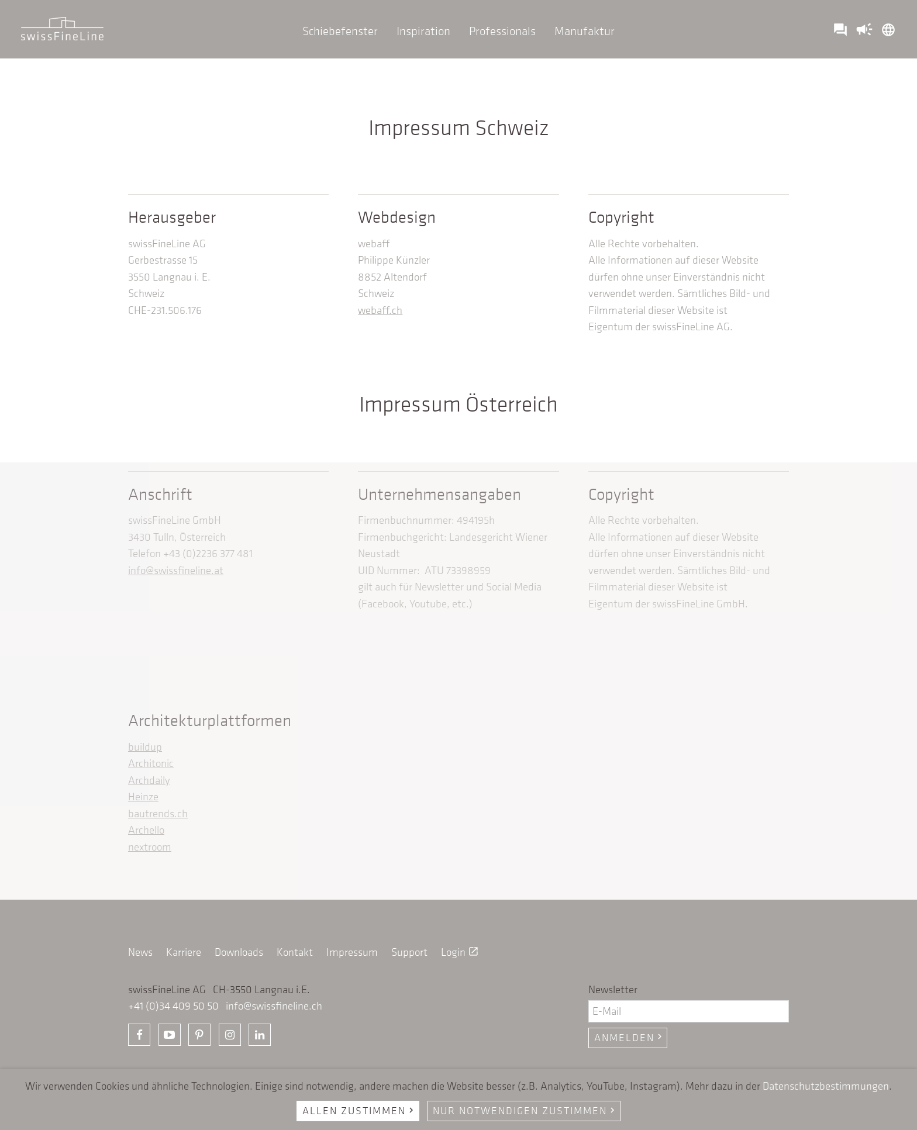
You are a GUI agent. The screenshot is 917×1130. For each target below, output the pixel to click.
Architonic (151, 763)
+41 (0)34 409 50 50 (173, 1005)
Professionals (502, 30)
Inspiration (423, 30)
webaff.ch (380, 310)
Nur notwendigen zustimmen (525, 1110)
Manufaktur (584, 30)
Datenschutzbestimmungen (826, 1086)
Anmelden (629, 1037)
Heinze (143, 796)
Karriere (183, 952)
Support (409, 952)
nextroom (149, 846)
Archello (146, 830)
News (140, 952)
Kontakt (295, 952)
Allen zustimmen (359, 1110)
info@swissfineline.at (175, 570)
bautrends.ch (158, 813)
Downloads (239, 952)
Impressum (352, 952)
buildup (145, 747)
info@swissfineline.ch (274, 1005)
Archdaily (149, 780)
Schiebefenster (340, 30)
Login (460, 952)
